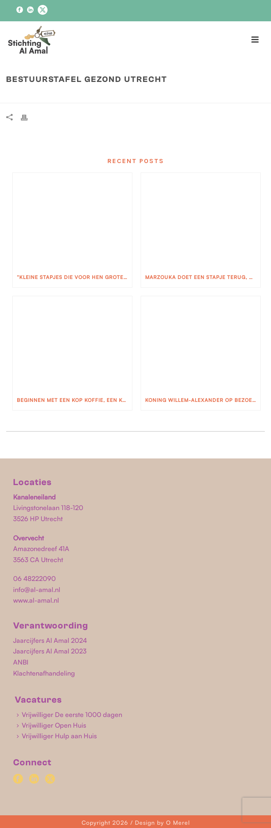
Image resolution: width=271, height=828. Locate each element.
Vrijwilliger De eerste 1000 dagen (69, 714)
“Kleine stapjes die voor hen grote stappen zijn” (74, 277)
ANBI (20, 662)
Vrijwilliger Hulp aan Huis (57, 736)
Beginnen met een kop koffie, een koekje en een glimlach (74, 400)
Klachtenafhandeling (44, 673)
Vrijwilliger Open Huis (51, 725)
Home (91, 96)
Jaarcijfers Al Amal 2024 (50, 640)
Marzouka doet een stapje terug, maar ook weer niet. (202, 277)
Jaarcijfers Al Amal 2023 (50, 651)
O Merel (178, 822)
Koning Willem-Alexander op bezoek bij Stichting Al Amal (202, 400)
